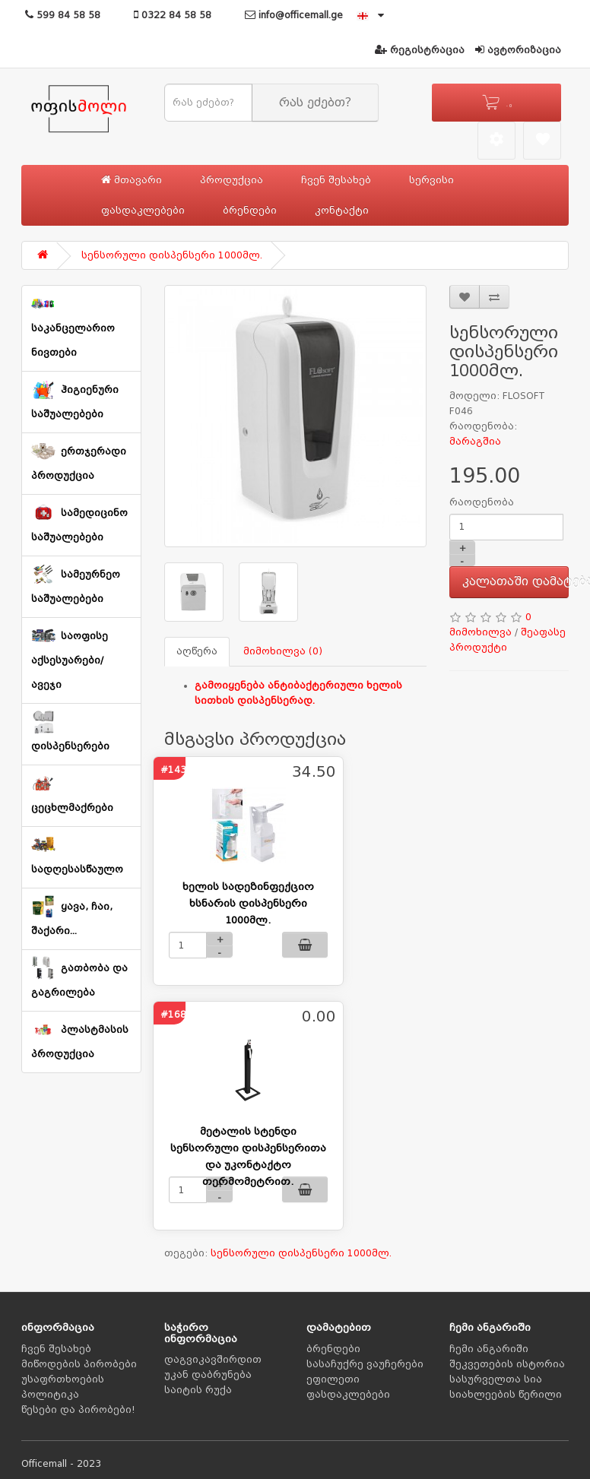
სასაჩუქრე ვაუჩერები (364, 1364)
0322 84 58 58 (172, 15)
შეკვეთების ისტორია (507, 1364)
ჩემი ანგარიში (488, 1349)
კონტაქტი (342, 210)
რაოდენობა (481, 502)
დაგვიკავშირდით (213, 1359)
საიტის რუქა (198, 1390)
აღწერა (196, 651)
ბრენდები (250, 210)
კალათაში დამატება (515, 581)
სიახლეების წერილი (505, 1394)
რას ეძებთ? (315, 102)
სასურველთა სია (495, 1379)
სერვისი (431, 180)
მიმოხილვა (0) (282, 651)
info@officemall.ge (294, 15)
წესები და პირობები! (78, 1410)
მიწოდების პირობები (79, 1364)
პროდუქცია (231, 180)
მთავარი (131, 179)
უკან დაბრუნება (208, 1375)
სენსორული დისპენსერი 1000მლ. (171, 255)
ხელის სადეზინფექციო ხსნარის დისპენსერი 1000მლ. (248, 903)
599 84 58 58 (62, 15)
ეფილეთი (333, 1379)
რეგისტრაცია (420, 50)
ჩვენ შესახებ (336, 180)
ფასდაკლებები (143, 210)
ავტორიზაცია (518, 50)
